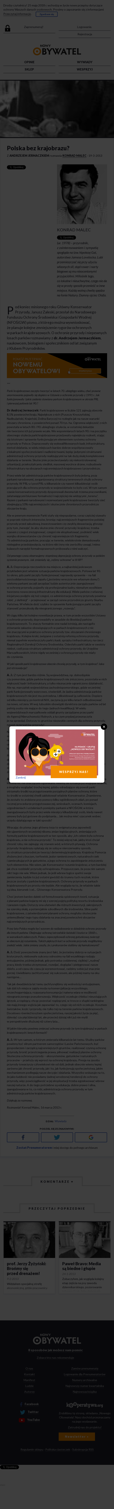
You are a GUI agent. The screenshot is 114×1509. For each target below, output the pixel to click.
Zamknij (21, 777)
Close (104, 727)
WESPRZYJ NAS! (74, 772)
